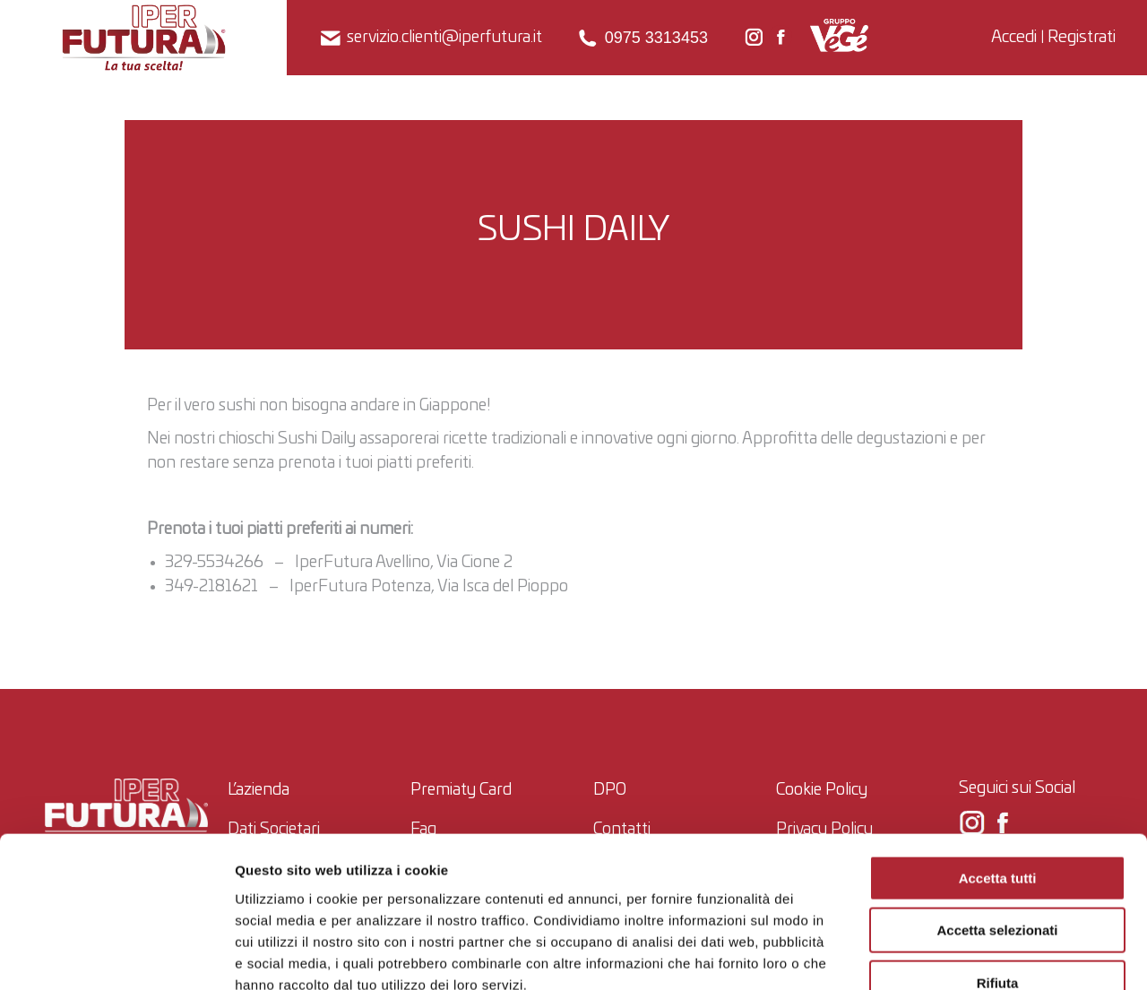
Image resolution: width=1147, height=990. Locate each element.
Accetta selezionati (996, 823)
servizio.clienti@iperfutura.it (430, 38)
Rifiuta (998, 875)
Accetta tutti (998, 771)
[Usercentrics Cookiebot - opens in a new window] (116, 955)
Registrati (1082, 37)
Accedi (1014, 37)
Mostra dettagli (940, 954)
